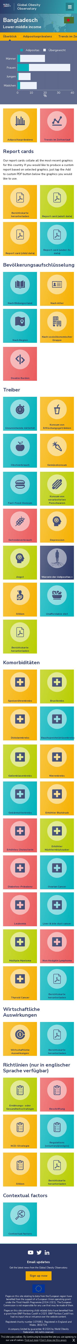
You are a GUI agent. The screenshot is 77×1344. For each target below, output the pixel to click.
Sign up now (38, 1276)
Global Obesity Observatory (28, 6)
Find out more (31, 1340)
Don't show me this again (53, 1340)
